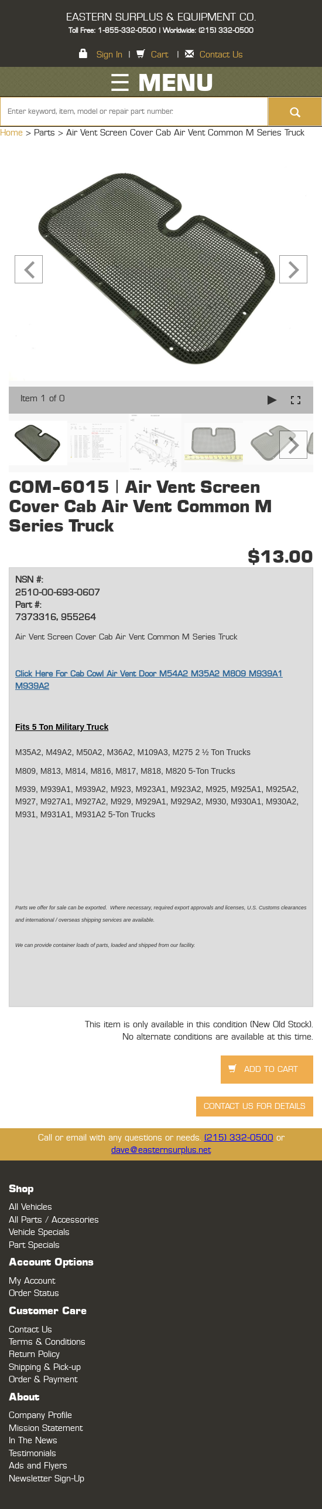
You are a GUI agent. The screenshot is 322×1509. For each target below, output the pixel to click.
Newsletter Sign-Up (46, 1478)
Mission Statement (46, 1428)
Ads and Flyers (38, 1465)
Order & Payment (43, 1379)
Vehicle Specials (39, 1232)
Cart (159, 54)
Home (13, 132)
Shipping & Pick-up (45, 1367)
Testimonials (32, 1453)
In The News (33, 1440)
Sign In (109, 54)
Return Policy (34, 1354)
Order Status (34, 1293)
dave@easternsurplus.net (161, 1150)
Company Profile (40, 1415)
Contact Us (221, 54)
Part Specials (34, 1245)
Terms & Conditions (47, 1342)
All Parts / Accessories (54, 1220)
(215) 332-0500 (238, 1138)
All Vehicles (30, 1207)
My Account (32, 1281)
